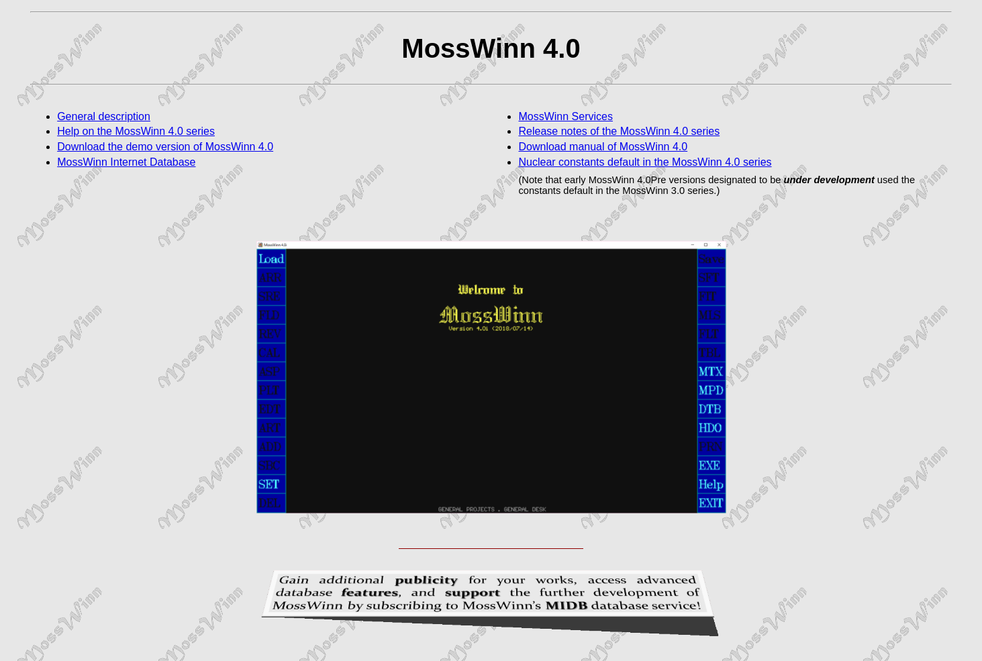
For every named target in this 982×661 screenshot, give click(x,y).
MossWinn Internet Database (126, 162)
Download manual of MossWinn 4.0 (602, 146)
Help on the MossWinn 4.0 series (136, 131)
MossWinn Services (565, 116)
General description (103, 116)
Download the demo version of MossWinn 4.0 (165, 146)
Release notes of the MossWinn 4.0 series (619, 131)
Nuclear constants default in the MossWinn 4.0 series (644, 162)
